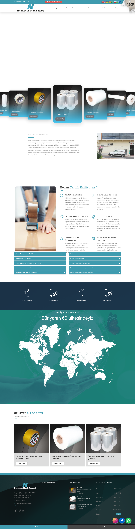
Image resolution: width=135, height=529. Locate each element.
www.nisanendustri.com (23, 506)
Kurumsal (64, 8)
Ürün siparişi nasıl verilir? (77, 258)
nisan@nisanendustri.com (36, 2)
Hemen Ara (101, 527)
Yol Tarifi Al (34, 527)
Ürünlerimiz (75, 8)
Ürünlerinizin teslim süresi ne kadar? (80, 263)
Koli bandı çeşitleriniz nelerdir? (24, 258)
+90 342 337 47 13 (20, 2)
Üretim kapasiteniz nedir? (77, 254)
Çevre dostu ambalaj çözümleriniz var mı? (81, 272)
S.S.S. (110, 8)
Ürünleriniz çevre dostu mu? (23, 267)
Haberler (103, 8)
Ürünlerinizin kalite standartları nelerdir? (26, 272)
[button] (64, 125)
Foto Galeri (85, 8)
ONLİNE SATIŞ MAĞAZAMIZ (53, 2)
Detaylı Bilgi (14, 114)
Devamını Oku (21, 463)
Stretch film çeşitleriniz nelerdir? (24, 254)
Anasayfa (55, 8)
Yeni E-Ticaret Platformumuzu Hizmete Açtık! (84, 489)
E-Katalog (95, 8)
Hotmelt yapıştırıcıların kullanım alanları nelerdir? (28, 263)
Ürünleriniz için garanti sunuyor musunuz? (81, 267)
